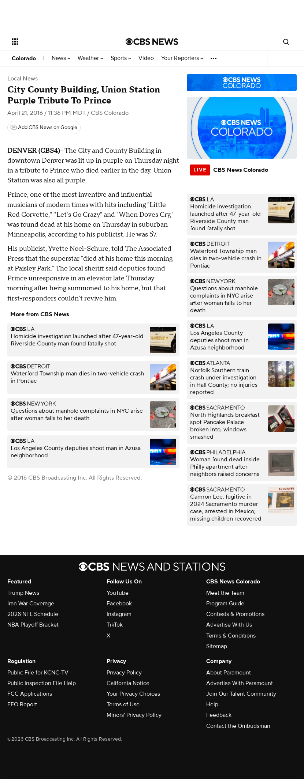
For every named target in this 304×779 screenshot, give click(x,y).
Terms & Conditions (231, 636)
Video (146, 58)
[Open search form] (286, 42)
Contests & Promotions (235, 614)
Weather (90, 58)
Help (212, 704)
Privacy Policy (124, 673)
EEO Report (22, 704)
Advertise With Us (229, 625)
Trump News (23, 593)
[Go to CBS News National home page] (152, 41)
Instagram (119, 614)
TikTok (115, 625)
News (61, 58)
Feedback (218, 715)
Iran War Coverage (30, 603)
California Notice (128, 683)
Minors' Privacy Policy (134, 715)
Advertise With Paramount (239, 683)
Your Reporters (182, 58)
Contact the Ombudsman (238, 726)
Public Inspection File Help (41, 683)
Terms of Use (123, 704)
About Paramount (228, 673)
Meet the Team (225, 593)
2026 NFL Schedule (32, 614)
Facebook (119, 603)
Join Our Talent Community (241, 694)
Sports (121, 58)
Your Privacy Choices (133, 694)
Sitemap (216, 646)
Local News (22, 79)
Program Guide (225, 603)
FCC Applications (29, 694)
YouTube (118, 593)
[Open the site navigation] (58, 41)
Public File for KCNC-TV (37, 673)
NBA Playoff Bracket (33, 625)
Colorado (24, 58)
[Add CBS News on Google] (44, 127)
